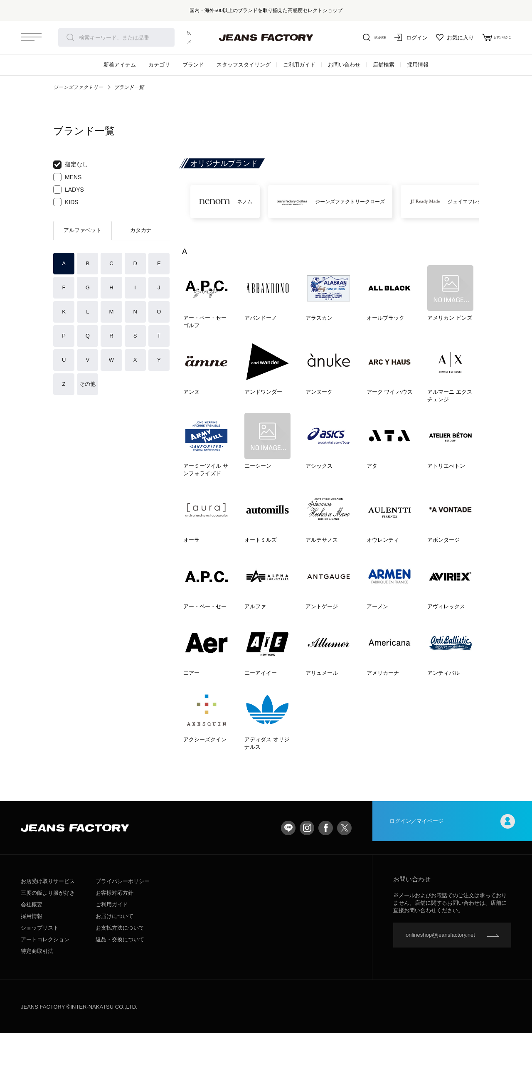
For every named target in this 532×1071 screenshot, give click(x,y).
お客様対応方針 (114, 931)
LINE (288, 865)
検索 (70, 37)
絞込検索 (353, 37)
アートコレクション (45, 977)
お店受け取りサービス (48, 919)
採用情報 (418, 65)
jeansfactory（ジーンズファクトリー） (266, 37)
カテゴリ (159, 65)
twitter (344, 865)
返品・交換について (120, 977)
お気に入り (439, 37)
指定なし (70, 164)
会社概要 (31, 942)
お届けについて (114, 954)
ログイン (394, 37)
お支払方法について (120, 965)
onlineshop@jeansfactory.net (440, 973)
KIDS (66, 202)
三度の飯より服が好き (48, 931)
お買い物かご (488, 37)
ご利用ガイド (299, 65)
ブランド (193, 65)
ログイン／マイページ (452, 865)
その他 (87, 384)
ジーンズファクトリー (78, 87)
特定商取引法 (37, 989)
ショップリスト (40, 965)
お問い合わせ (344, 65)
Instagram (307, 865)
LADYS (68, 189)
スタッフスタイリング (244, 65)
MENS (67, 177)
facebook (325, 865)
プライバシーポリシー (123, 919)
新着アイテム (119, 65)
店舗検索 (383, 65)
